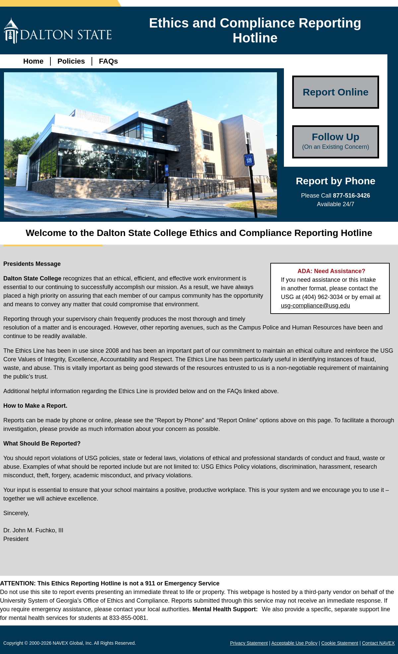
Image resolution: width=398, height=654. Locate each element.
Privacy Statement (249, 643)
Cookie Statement (339, 643)
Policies (71, 61)
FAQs (108, 61)
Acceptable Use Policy (294, 643)
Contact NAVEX (378, 643)
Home (33, 61)
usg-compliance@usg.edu (315, 305)
